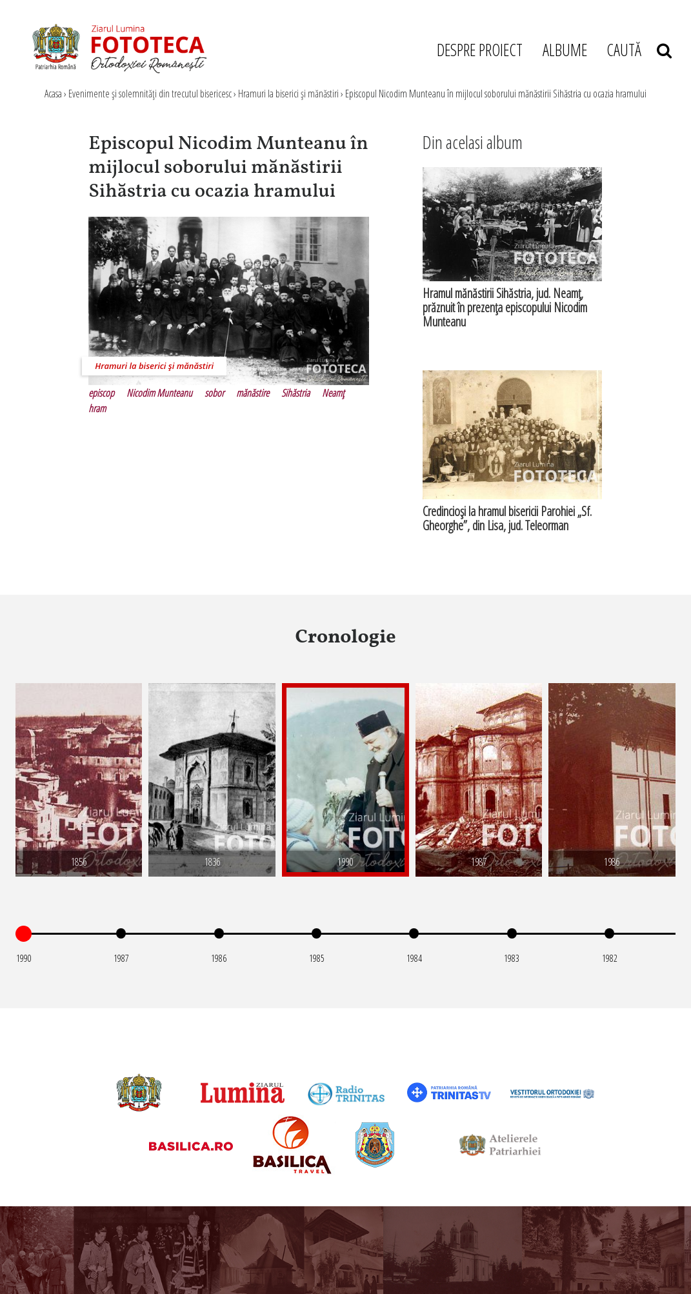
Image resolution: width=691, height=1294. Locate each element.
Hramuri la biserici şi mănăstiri (288, 93)
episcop (101, 393)
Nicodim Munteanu (159, 393)
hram (97, 408)
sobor (214, 393)
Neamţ (333, 393)
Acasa (53, 93)
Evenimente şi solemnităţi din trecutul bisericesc (150, 93)
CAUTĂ (639, 50)
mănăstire (252, 393)
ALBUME (565, 50)
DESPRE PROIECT (480, 50)
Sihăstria (295, 393)
